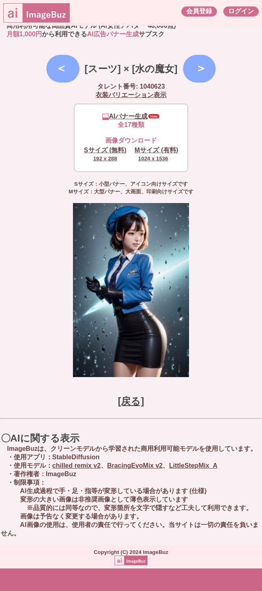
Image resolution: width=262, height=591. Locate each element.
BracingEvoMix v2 (135, 465)
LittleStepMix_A (193, 465)
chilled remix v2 (76, 465)
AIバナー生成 (125, 116)
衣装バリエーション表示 (131, 94)
